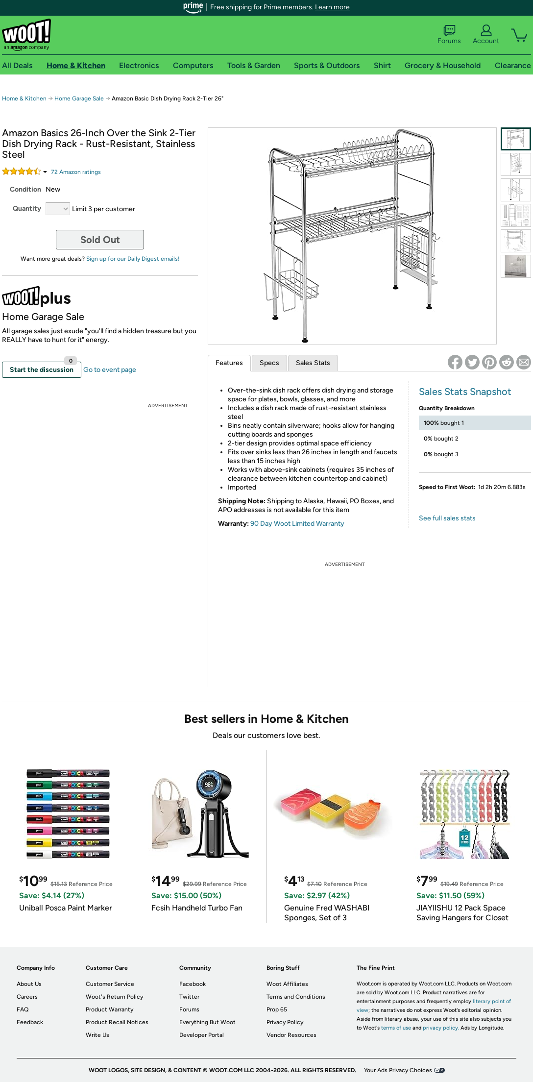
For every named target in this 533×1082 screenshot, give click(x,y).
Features (229, 363)
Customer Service (110, 984)
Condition (25, 189)
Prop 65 (276, 1009)
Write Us (97, 1035)
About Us (29, 984)
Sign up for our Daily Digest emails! (133, 258)
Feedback (30, 1022)
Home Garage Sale (79, 98)
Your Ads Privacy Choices (398, 1070)
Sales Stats (313, 363)
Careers (27, 996)
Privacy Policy (284, 1022)
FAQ (22, 1009)
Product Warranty (109, 1009)
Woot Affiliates (287, 984)
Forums (449, 35)
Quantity (27, 208)
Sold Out (100, 240)
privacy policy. (441, 1028)
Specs (269, 363)
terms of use (396, 1028)
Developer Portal (201, 1035)
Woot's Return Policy (114, 996)
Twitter (189, 996)
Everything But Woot (207, 1022)
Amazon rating (76, 172)
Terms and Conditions (295, 996)
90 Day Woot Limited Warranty (297, 523)
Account (486, 35)
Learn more (332, 7)
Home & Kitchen (24, 98)
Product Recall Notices (117, 1022)
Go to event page (109, 370)
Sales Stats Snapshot (465, 391)
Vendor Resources (291, 1035)
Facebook (192, 984)
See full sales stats (447, 518)
